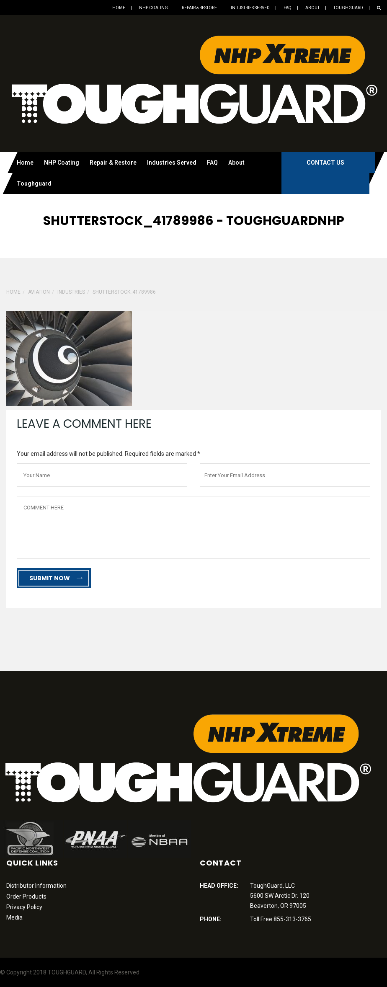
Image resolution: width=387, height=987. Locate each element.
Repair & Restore (199, 7)
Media (14, 917)
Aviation (39, 292)
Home (118, 7)
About (312, 7)
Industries (71, 292)
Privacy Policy (24, 907)
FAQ (288, 7)
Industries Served (250, 7)
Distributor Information (36, 885)
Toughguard (348, 7)
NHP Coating (153, 7)
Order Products (26, 896)
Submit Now (56, 578)
